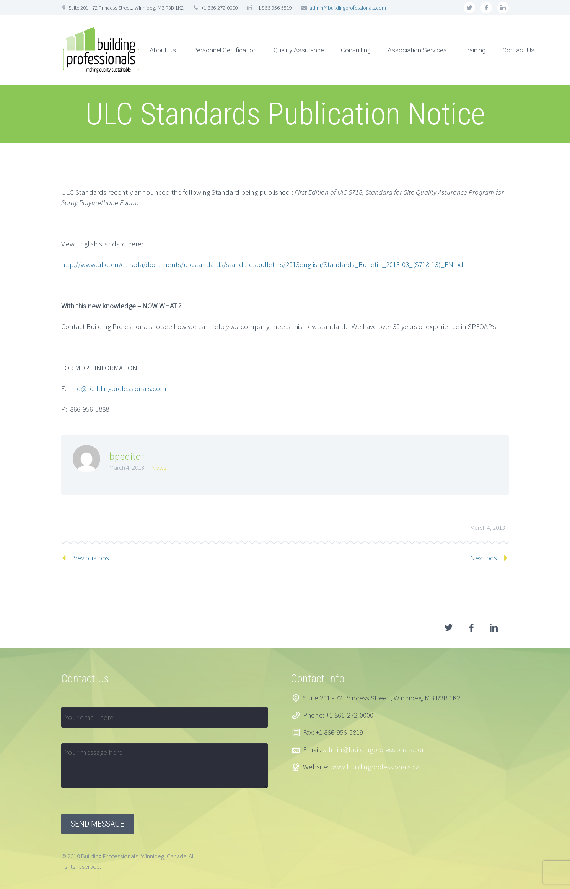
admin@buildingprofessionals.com (347, 7)
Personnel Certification (225, 50)
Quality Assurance (299, 50)
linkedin (503, 7)
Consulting (356, 50)
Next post (484, 557)
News (158, 467)
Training (474, 50)
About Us (163, 50)
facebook (486, 7)
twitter (469, 7)
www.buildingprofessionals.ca (374, 766)
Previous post (91, 557)
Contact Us (518, 50)
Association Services (417, 50)
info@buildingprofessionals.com (118, 388)
